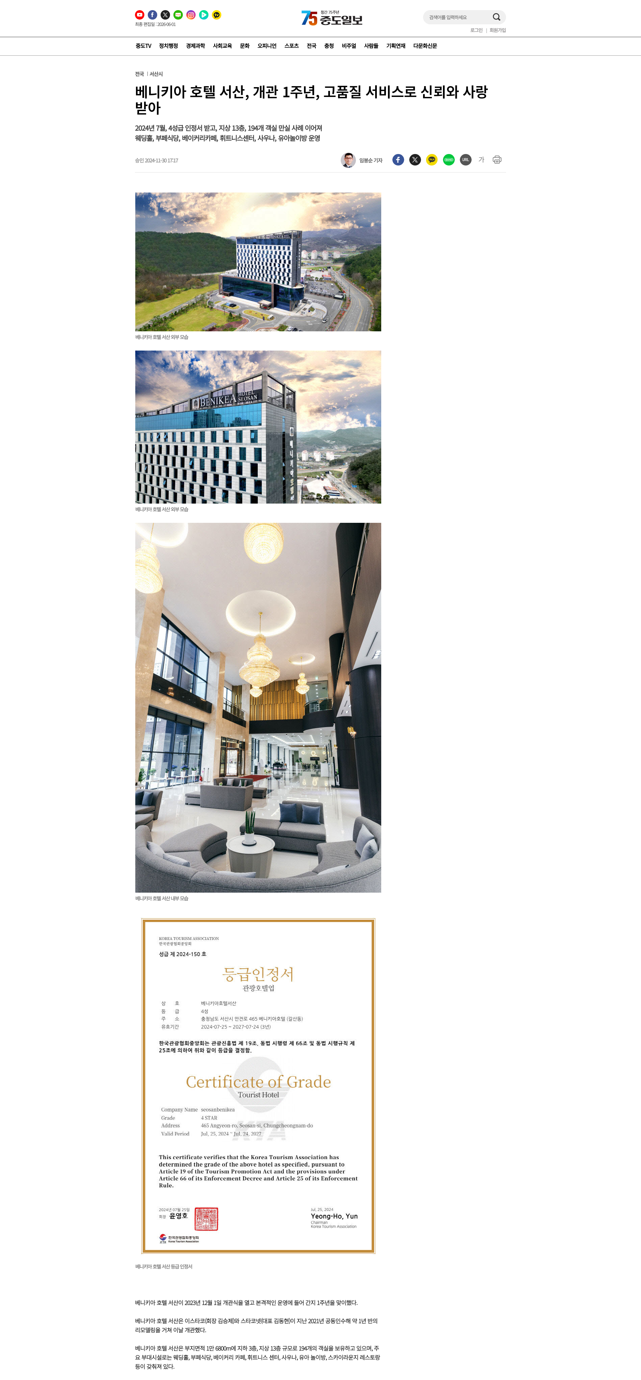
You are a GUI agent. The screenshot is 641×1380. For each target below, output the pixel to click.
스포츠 (291, 46)
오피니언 (266, 46)
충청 (329, 46)
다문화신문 (425, 46)
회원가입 (498, 30)
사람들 (371, 46)
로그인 (476, 30)
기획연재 (395, 46)
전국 (311, 46)
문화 (244, 46)
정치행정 (168, 46)
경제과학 (195, 46)
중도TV (143, 46)
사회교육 (222, 46)
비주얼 (349, 46)
